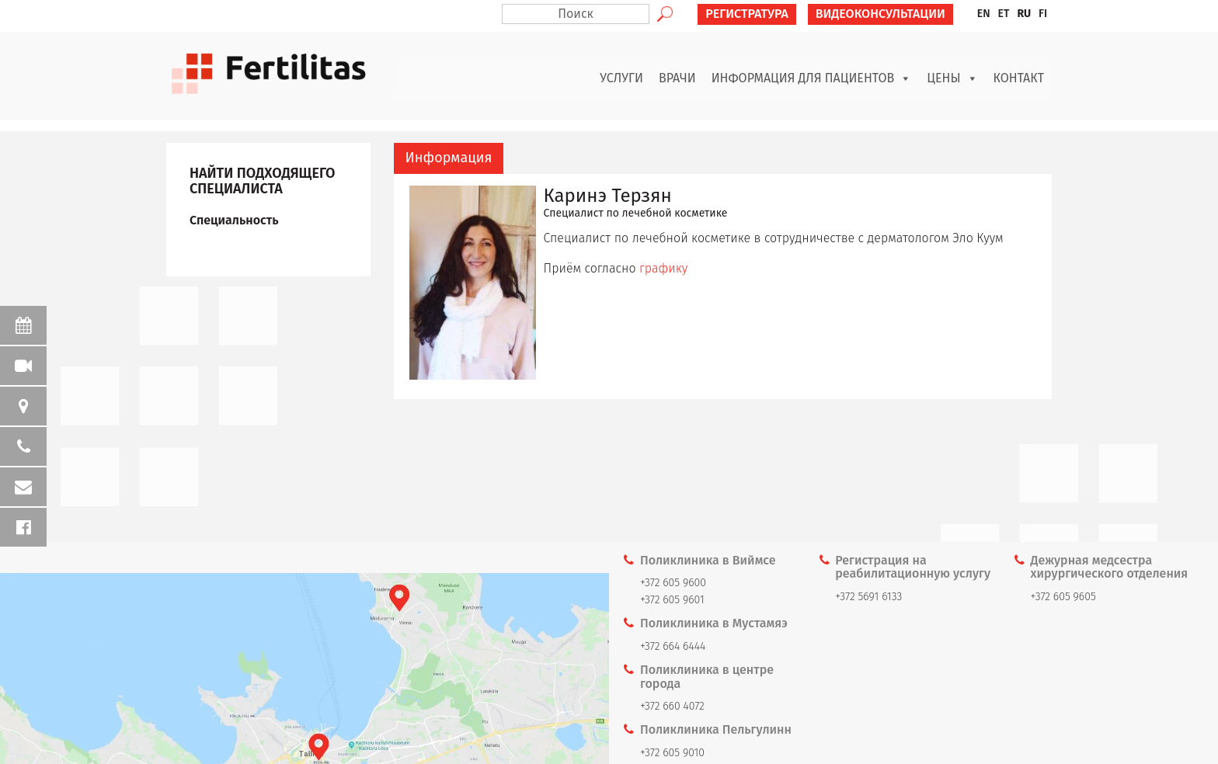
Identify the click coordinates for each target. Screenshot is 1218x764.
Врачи (677, 78)
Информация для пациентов (812, 78)
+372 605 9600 (673, 582)
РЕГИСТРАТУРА (746, 13)
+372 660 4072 (672, 706)
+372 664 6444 (672, 646)
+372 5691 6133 (868, 596)
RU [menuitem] (1024, 13)
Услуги (621, 78)
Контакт (1019, 78)
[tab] (449, 158)
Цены (952, 78)
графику (663, 268)
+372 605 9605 (1063, 596)
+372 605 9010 (672, 752)
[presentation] (449, 158)
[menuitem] (983, 14)
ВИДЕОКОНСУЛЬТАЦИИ (880, 13)
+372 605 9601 (672, 599)
